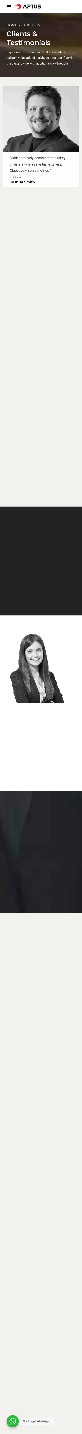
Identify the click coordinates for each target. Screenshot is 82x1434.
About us (31, 25)
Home (12, 25)
